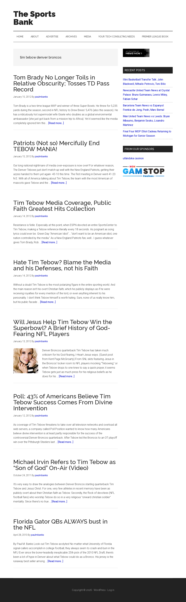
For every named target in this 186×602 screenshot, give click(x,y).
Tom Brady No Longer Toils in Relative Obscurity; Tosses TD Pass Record (61, 83)
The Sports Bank (34, 18)
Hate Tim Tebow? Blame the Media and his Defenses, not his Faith (62, 265)
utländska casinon (133, 158)
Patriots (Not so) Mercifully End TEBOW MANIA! (56, 145)
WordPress (100, 590)
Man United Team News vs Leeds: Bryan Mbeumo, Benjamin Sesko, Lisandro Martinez (146, 121)
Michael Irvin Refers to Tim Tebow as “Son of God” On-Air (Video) (64, 464)
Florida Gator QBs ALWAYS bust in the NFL (60, 524)
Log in (110, 590)
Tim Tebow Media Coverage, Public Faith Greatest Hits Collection (62, 205)
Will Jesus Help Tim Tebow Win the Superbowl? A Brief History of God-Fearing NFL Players (62, 327)
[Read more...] (56, 123)
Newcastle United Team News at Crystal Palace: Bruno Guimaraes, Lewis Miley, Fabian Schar (146, 95)
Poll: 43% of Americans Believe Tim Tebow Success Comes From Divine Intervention (62, 402)
